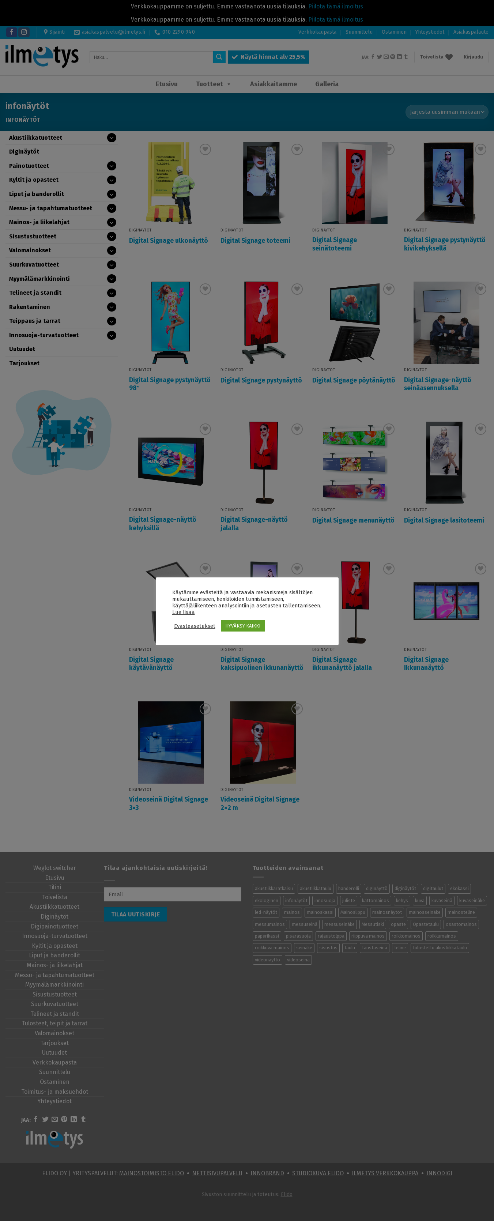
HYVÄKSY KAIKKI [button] (242, 626)
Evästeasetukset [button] (194, 626)
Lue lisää (183, 612)
